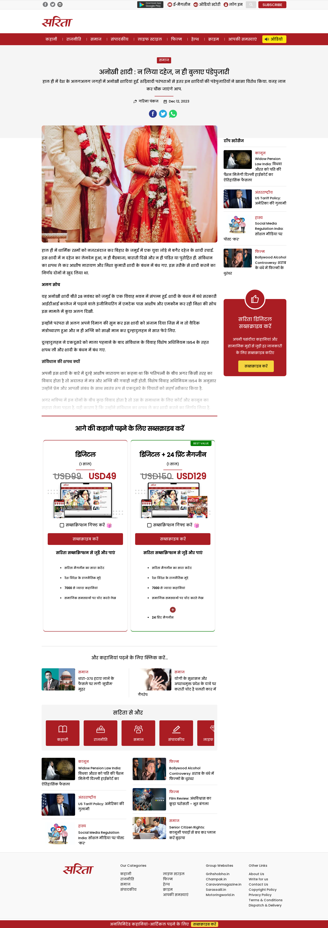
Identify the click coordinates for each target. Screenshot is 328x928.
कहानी (51, 39)
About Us (256, 874)
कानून (83, 761)
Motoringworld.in (220, 894)
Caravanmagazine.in (223, 884)
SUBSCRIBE (272, 4)
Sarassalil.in (216, 889)
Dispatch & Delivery (265, 905)
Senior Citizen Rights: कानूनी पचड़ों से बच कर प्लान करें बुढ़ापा (192, 832)
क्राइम (213, 39)
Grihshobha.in (217, 874)
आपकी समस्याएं (242, 39)
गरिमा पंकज (148, 101)
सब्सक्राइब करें (85, 539)
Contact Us (258, 884)
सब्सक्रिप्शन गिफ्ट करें (82, 525)
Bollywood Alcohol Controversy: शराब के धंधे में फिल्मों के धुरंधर (191, 773)
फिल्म (176, 39)
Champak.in (216, 879)
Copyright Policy (263, 889)
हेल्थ (195, 39)
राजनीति (73, 39)
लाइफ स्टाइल (150, 39)
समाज (95, 39)
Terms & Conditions (266, 900)
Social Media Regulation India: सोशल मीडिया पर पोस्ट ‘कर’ (101, 838)
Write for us (258, 879)
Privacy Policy (260, 894)
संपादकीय (119, 39)
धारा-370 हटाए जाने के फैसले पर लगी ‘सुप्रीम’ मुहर (96, 684)
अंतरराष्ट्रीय (87, 797)
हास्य (82, 826)
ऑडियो (277, 39)
